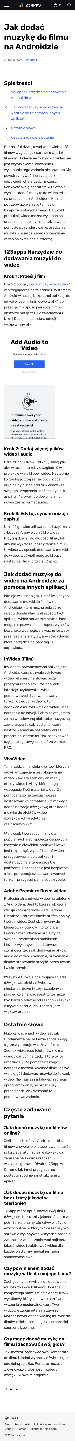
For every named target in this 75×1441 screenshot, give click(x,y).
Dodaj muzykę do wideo (48, 284)
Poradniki (32, 60)
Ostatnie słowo (23, 128)
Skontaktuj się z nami (43, 1429)
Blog (7, 1424)
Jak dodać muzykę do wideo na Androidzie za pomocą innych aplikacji (37, 113)
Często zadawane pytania (32, 137)
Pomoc (21, 1429)
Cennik (9, 1429)
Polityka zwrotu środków (49, 1424)
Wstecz (14, 1389)
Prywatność (22, 1424)
